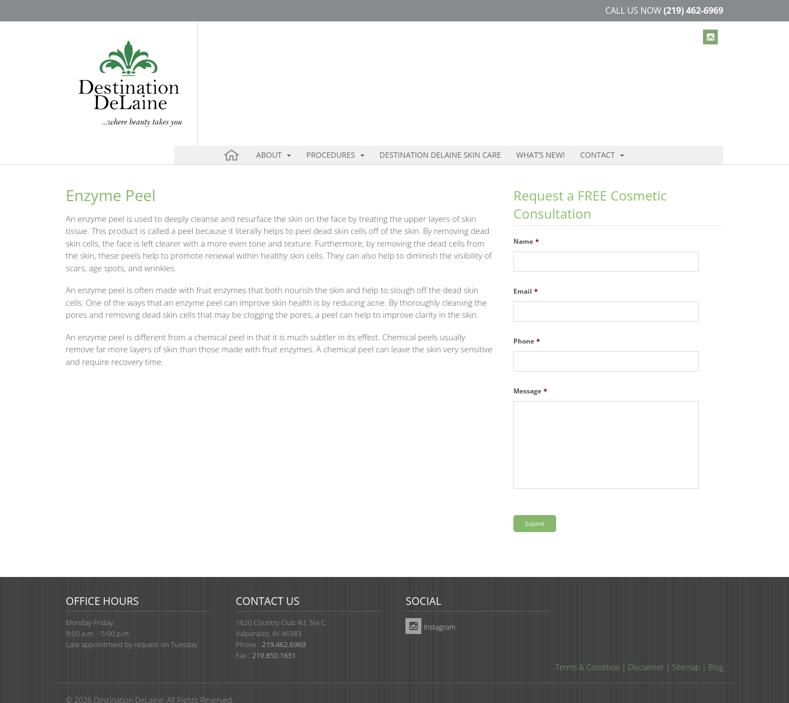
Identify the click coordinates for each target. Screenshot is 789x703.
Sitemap (686, 647)
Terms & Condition (588, 647)
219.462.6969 (284, 625)
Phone (526, 322)
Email (525, 272)
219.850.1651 (274, 636)
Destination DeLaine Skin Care (413, 71)
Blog (715, 647)
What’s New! (501, 71)
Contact (546, 71)
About (265, 71)
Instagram (430, 607)
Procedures (316, 71)
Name (526, 223)
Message (530, 372)
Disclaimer (646, 647)
